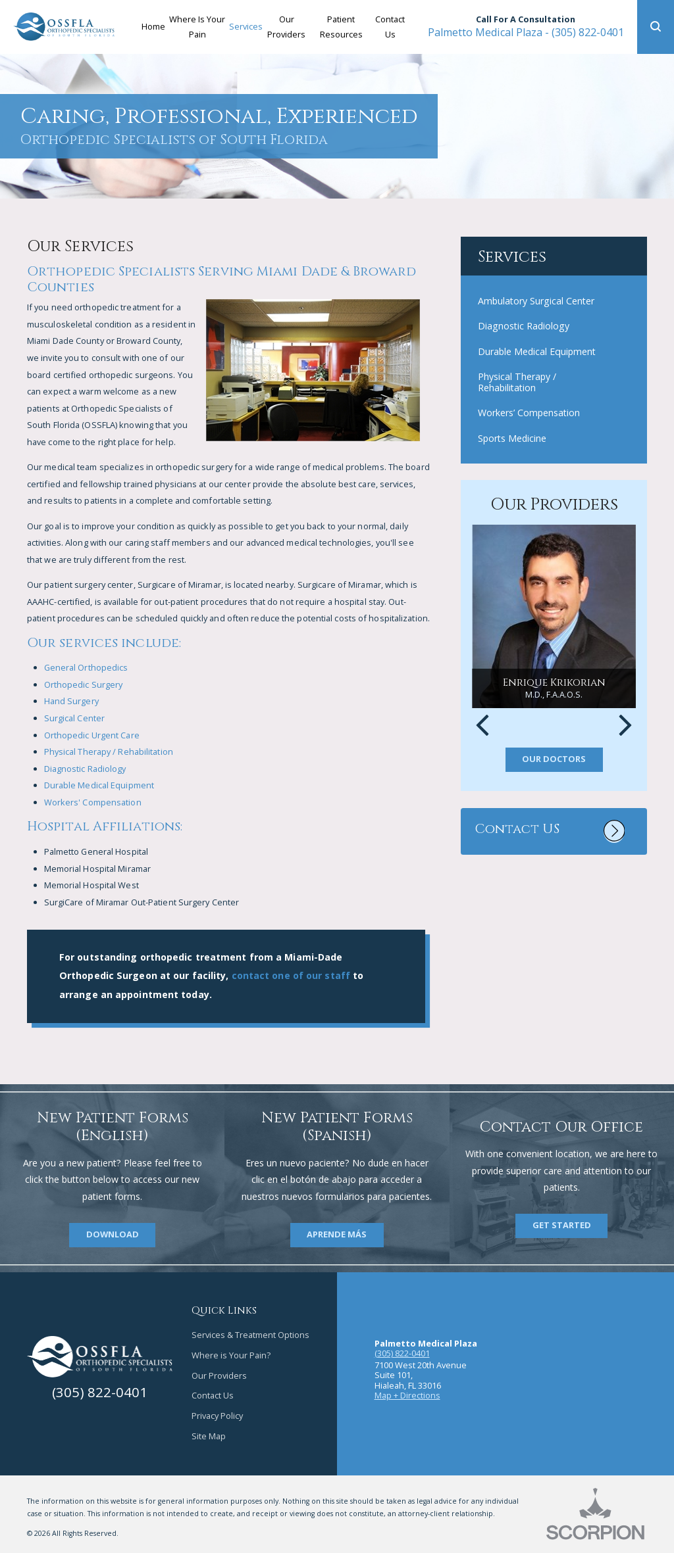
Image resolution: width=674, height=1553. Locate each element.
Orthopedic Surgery (83, 684)
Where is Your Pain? (231, 1355)
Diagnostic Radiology (85, 769)
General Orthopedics (86, 667)
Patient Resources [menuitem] (341, 26)
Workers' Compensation (93, 802)
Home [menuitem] (153, 26)
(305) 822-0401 (526, 32)
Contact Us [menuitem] (390, 26)
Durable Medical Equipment (99, 785)
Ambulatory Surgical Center (536, 301)
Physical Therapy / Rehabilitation (108, 751)
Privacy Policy (217, 1416)
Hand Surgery (71, 701)
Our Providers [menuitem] (286, 26)
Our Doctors (554, 759)
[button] (655, 27)
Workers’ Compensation (529, 412)
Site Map (209, 1436)
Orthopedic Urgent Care (92, 735)
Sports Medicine (512, 438)
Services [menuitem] (246, 26)
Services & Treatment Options (250, 1335)
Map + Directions (407, 1395)
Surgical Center (74, 718)
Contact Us (213, 1395)
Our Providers (219, 1375)
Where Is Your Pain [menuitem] (197, 26)
